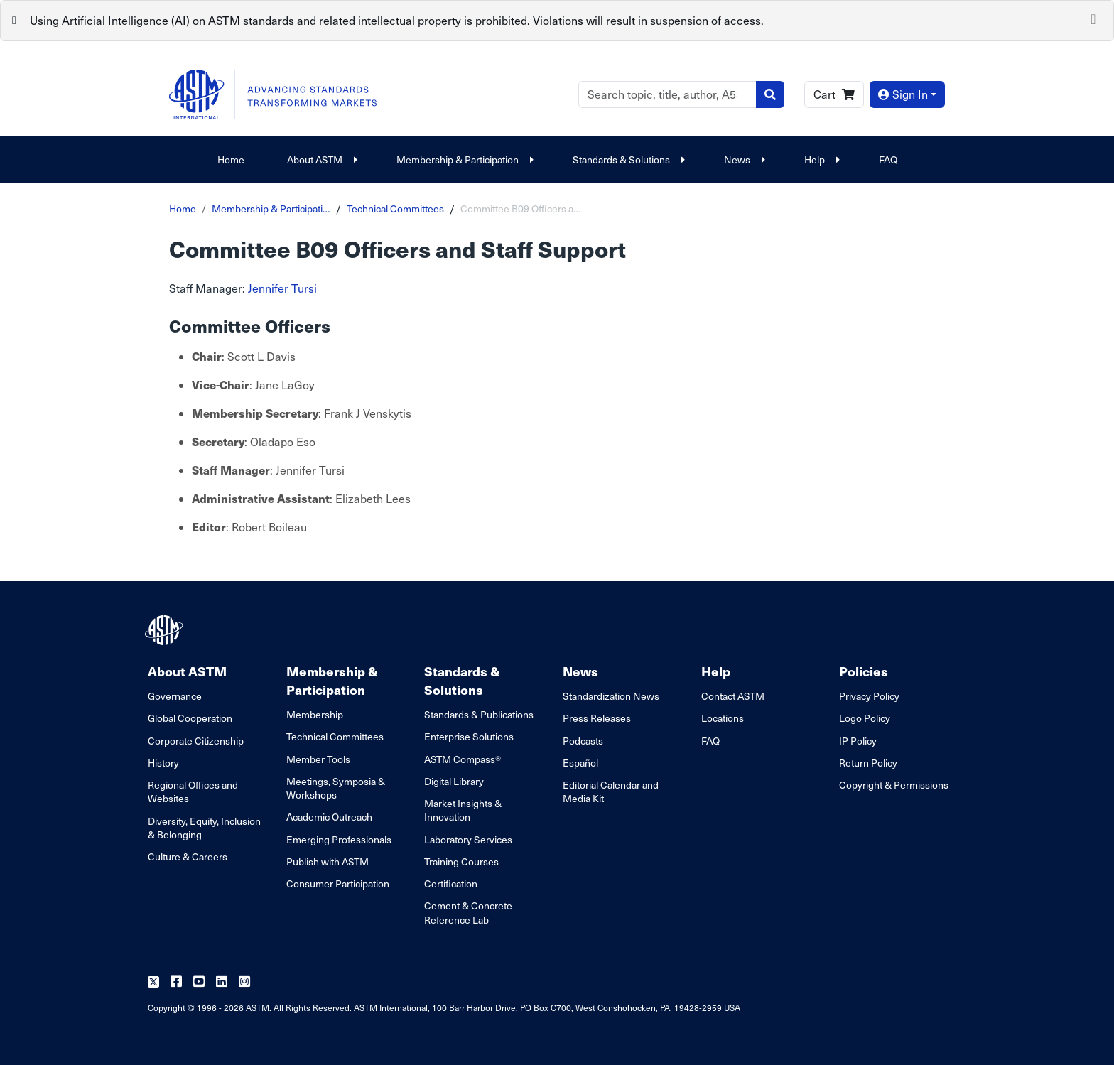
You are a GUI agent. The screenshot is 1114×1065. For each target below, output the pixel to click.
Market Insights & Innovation (463, 809)
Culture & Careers (187, 856)
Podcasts (583, 740)
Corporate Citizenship (196, 740)
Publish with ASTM (327, 861)
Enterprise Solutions (469, 736)
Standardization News (611, 696)
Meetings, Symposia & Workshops (335, 787)
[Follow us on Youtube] (199, 982)
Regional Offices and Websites (193, 791)
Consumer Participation (337, 883)
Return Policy (868, 762)
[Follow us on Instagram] (244, 982)
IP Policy (858, 740)
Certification (450, 883)
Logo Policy (864, 718)
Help (820, 159)
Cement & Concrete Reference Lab (468, 912)
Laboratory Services (468, 839)
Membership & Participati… (271, 208)
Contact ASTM (732, 696)
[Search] (667, 94)
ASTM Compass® (462, 759)
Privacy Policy (869, 696)
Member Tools (318, 759)
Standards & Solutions (627, 159)
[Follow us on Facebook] (176, 982)
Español (580, 762)
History (163, 762)
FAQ (888, 159)
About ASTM (320, 159)
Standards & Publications (479, 714)
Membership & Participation (463, 159)
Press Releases (597, 718)
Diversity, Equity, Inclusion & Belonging (204, 827)
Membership (314, 714)
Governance (175, 696)
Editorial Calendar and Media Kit (611, 791)
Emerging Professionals (338, 839)
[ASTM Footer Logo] (165, 630)
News (743, 159)
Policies (863, 671)
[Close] (1093, 17)
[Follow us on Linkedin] (221, 982)
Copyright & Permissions (893, 784)
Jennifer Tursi (282, 288)
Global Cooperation (190, 718)
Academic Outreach (329, 816)
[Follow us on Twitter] (153, 982)
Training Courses (461, 861)
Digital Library (454, 781)
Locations (722, 718)
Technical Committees (395, 208)
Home (230, 159)
